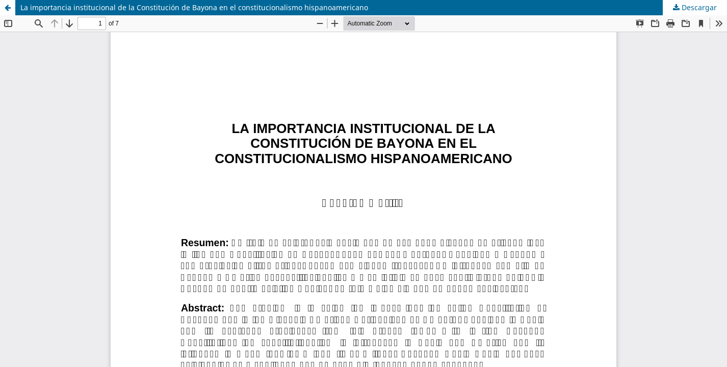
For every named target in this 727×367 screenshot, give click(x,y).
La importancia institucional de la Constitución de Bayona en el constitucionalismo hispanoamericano (194, 7)
